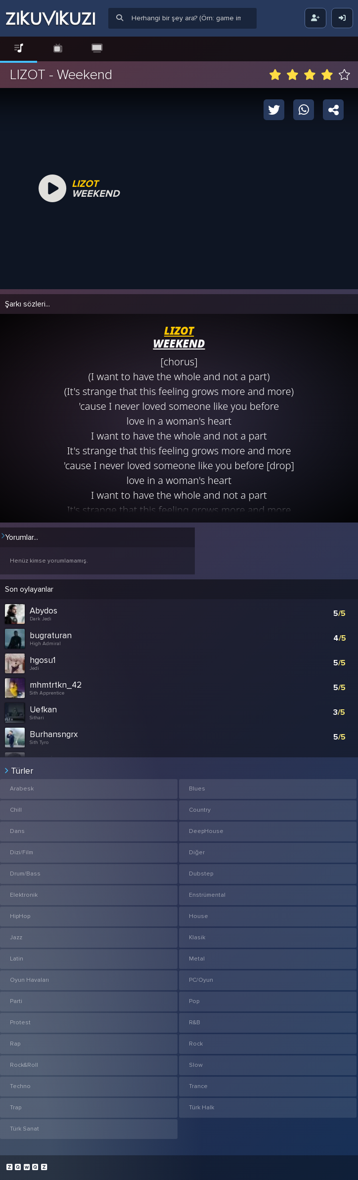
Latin (16, 958)
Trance (198, 1086)
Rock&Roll (24, 1065)
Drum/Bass (25, 873)
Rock (196, 1044)
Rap (15, 1044)
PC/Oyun (201, 980)
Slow (196, 1065)
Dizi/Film (21, 852)
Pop (194, 1001)
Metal (197, 958)
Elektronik (24, 895)
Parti (16, 1001)
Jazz (16, 937)
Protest (20, 1022)
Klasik (197, 937)
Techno (20, 1086)
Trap (15, 1107)
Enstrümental (207, 895)
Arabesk (22, 788)
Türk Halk (201, 1107)
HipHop (20, 916)
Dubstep (201, 873)
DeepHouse (206, 831)
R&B (194, 1022)
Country (200, 810)
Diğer (197, 852)
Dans (17, 831)
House (198, 916)
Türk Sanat (24, 1129)
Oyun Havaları (29, 980)
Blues (197, 788)
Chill (16, 810)
